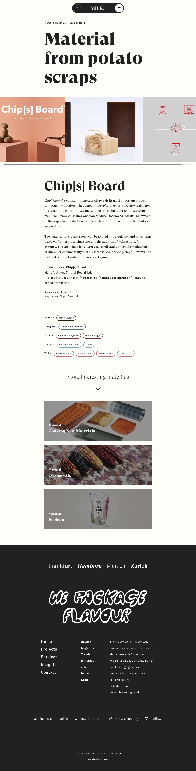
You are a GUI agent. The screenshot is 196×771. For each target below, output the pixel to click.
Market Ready (66, 317)
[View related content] (98, 421)
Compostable (85, 353)
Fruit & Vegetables (69, 344)
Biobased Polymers (68, 335)
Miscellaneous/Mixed (72, 326)
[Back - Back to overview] (77, 8)
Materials (60, 23)
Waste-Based (106, 353)
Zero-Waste (126, 353)
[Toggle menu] (119, 8)
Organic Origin (93, 335)
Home (48, 23)
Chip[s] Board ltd (78, 272)
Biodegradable (63, 353)
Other (89, 344)
